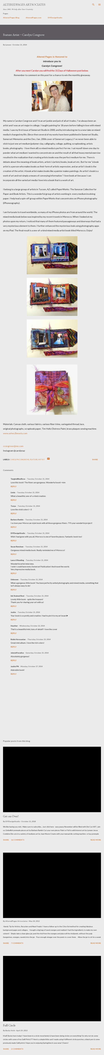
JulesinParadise (17, 653)
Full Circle (9, 1025)
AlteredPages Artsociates (24, 4)
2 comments (17, 1049)
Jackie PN (15, 666)
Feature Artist (37, 459)
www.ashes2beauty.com (15, 433)
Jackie (13, 612)
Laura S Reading (17, 560)
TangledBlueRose (18, 479)
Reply (13, 486)
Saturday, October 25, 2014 (37, 653)
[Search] (93, 4)
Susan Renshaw (17, 547)
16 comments (17, 840)
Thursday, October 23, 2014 (39, 639)
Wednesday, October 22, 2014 (32, 626)
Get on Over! (11, 816)
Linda (13, 492)
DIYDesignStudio (55, 17)
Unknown (14, 579)
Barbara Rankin (17, 519)
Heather (14, 626)
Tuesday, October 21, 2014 (38, 479)
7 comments (17, 943)
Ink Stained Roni (17, 596)
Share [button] (95, 459)
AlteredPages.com (33, 17)
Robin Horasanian (18, 639)
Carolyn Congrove (19, 459)
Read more (95, 840)
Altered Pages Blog (11, 17)
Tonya (13, 506)
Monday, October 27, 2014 (32, 666)
